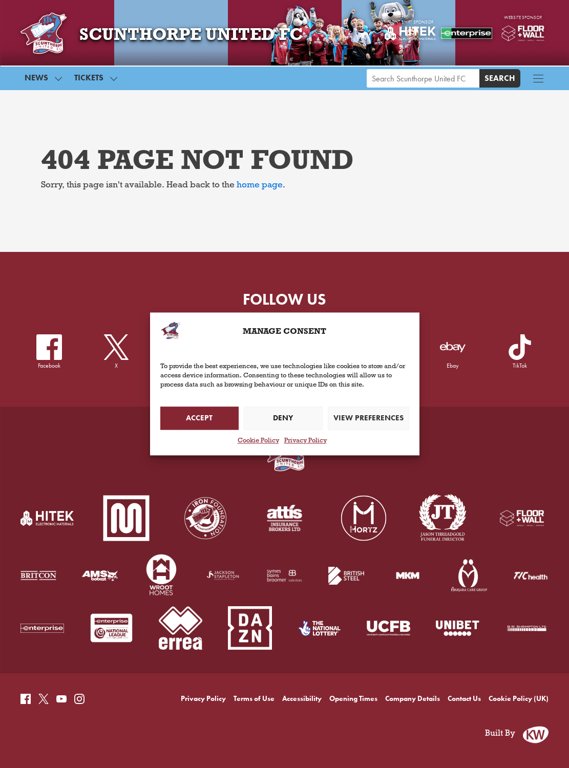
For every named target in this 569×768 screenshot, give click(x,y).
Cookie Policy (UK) (519, 698)
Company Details (412, 698)
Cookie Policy (258, 441)
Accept (199, 418)
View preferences (368, 418)
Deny (283, 418)
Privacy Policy (305, 441)
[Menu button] (538, 78)
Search (499, 78)
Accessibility (302, 698)
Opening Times (353, 698)
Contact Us (464, 698)
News (36, 77)
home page (260, 186)
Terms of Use (254, 698)
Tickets (88, 77)
